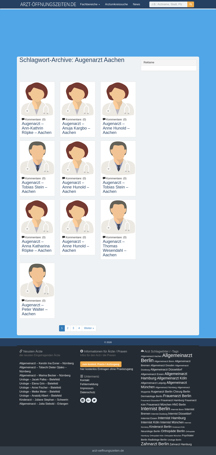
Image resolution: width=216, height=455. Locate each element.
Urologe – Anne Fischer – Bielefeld (40, 387)
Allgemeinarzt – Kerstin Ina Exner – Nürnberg (46, 363)
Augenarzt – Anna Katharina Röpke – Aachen (36, 246)
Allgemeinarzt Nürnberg (166, 387)
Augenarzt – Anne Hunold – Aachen (116, 128)
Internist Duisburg (159, 414)
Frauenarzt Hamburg (172, 400)
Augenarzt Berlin (161, 391)
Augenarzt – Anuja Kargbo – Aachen (76, 128)
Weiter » (89, 328)
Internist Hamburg (172, 418)
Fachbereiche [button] (89, 4)
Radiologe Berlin (157, 439)
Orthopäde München (172, 436)
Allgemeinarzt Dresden (162, 365)
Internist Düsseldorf (179, 413)
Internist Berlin (155, 408)
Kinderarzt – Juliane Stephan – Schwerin (43, 399)
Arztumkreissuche (116, 4)
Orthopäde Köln (157, 435)
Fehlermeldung (89, 384)
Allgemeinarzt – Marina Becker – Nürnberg (44, 375)
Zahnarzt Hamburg (181, 444)
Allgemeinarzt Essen (152, 374)
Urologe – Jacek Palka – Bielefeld (39, 379)
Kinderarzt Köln (178, 427)
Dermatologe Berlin (151, 396)
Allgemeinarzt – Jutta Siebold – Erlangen (43, 403)
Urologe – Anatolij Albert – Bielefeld (40, 395)
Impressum (86, 388)
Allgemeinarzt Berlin (166, 357)
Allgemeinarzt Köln (172, 378)
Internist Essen (149, 418)
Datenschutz (87, 392)
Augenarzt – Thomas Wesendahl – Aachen (114, 248)
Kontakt (84, 380)
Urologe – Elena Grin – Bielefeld (38, 383)
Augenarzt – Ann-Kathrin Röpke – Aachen (36, 128)
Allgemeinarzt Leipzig (153, 382)
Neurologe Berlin (150, 431)
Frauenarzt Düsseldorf (150, 400)
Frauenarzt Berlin (177, 396)
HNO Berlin (179, 404)
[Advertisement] (108, 32)
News (136, 4)
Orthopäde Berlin (173, 431)
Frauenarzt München (158, 404)
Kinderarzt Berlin (160, 426)
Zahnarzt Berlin (155, 444)
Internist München (172, 422)
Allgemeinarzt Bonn (164, 361)
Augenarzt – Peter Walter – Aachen (35, 309)
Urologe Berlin (174, 439)
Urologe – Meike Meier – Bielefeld (39, 391)
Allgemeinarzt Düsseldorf (166, 369)
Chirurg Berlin (181, 391)
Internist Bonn (177, 409)
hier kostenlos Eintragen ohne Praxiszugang (106, 369)
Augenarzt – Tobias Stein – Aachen (34, 187)
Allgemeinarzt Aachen (151, 356)
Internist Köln (150, 422)
